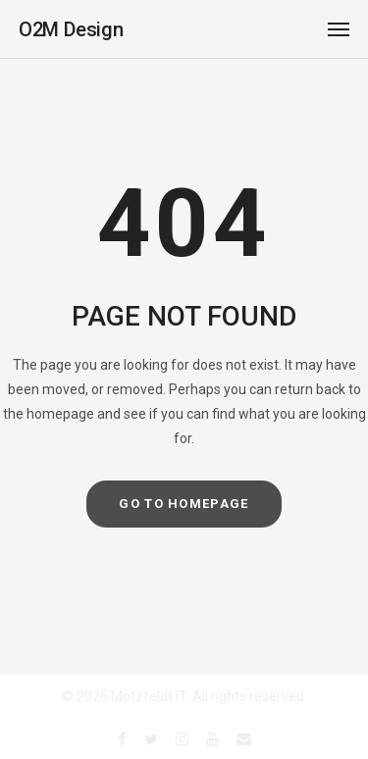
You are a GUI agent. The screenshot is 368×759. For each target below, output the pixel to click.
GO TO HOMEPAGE (183, 503)
